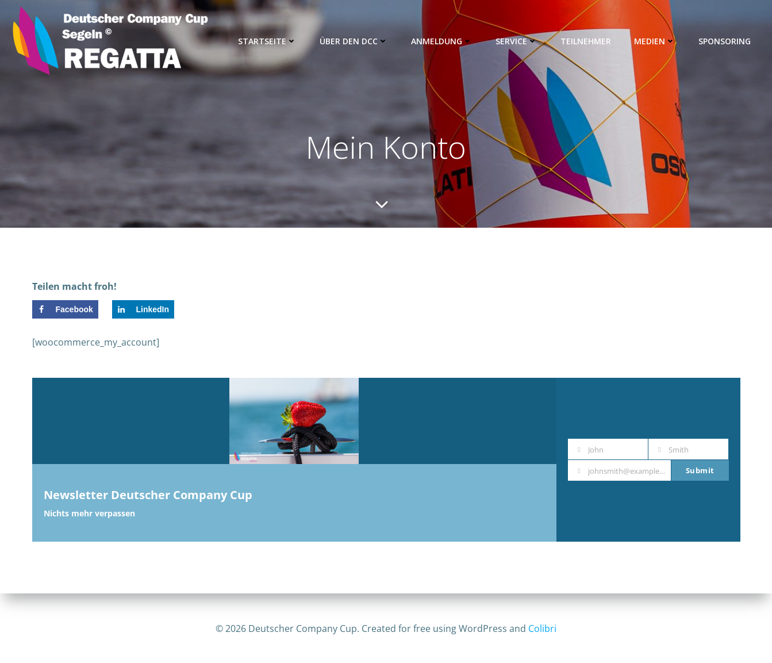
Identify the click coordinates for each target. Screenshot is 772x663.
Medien (656, 41)
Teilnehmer (587, 41)
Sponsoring (726, 41)
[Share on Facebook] (65, 311)
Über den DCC (355, 41)
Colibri (542, 628)
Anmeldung (443, 41)
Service (518, 41)
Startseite (268, 41)
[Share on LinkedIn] (143, 311)
